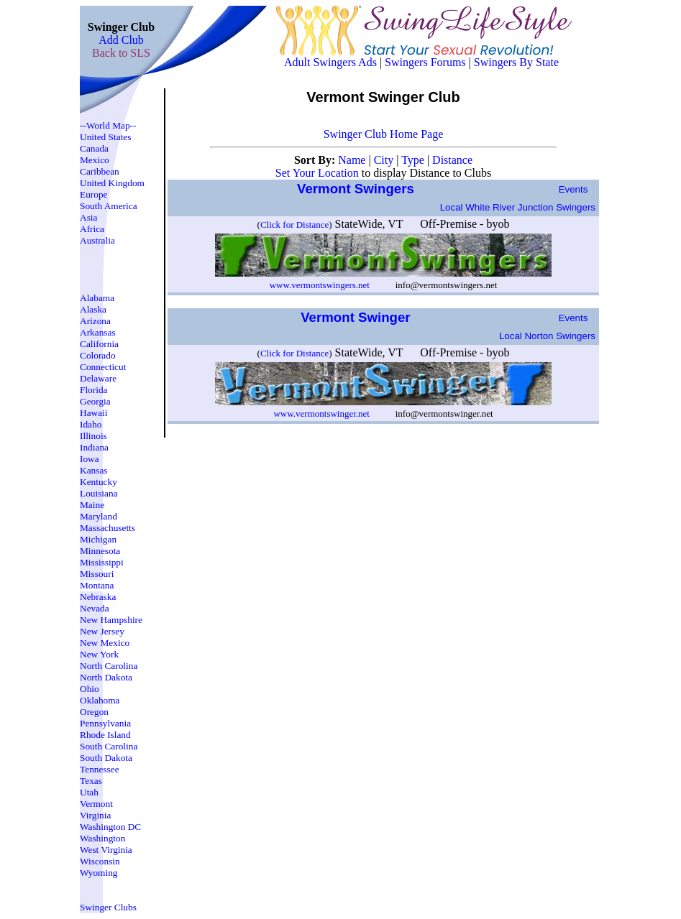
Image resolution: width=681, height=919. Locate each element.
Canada (94, 148)
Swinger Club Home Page (384, 134)
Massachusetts (107, 527)
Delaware (98, 378)
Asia (88, 217)
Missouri (97, 573)
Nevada (94, 608)
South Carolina (108, 746)
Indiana (94, 447)
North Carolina (108, 665)
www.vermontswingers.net (320, 285)
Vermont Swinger (357, 317)
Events (573, 189)
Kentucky (98, 481)
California (99, 343)
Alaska (93, 309)
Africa (92, 228)
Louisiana (99, 493)
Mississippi (102, 562)
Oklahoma (100, 700)
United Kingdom (112, 182)
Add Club (121, 40)
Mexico (94, 159)
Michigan (98, 539)
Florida (94, 389)
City (385, 160)
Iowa (89, 458)
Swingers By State (516, 62)
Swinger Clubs (108, 907)
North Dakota (106, 677)
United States (105, 136)
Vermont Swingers (357, 188)
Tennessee (99, 769)
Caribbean (99, 171)
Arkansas (98, 332)
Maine (92, 504)
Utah (89, 792)
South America (108, 205)
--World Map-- (108, 125)
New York (99, 654)
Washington (102, 838)
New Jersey (102, 631)
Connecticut (103, 366)
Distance (452, 160)
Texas (91, 780)
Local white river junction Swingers (517, 207)
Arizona (95, 320)
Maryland (98, 516)
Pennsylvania (105, 723)
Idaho (90, 424)
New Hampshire (111, 619)
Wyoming (99, 872)
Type (414, 160)
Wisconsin (100, 861)
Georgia (95, 401)
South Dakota (106, 757)
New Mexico (104, 642)
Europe (94, 194)
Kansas (94, 470)
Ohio (89, 688)
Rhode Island (105, 734)
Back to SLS (121, 53)
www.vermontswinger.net (321, 413)
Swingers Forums (425, 62)
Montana (97, 585)
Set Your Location (317, 173)
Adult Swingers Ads (330, 62)
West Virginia (106, 849)
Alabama (97, 297)
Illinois (93, 435)
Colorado (98, 355)
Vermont (96, 803)
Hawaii (94, 412)
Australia (97, 240)
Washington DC (110, 826)
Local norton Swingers (547, 336)
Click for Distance (294, 224)
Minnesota (100, 550)
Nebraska (98, 596)
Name (353, 160)
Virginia (95, 815)
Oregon (94, 711)
